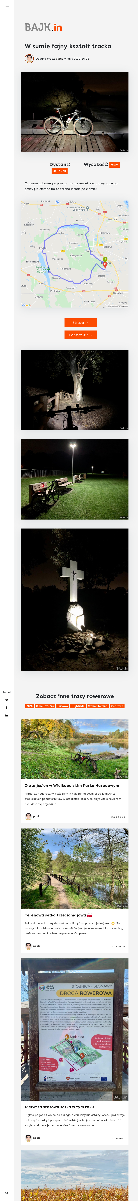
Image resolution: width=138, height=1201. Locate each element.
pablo (59, 58)
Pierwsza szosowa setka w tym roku (59, 1106)
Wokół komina (97, 706)
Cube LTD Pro (45, 706)
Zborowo (117, 706)
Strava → (81, 322)
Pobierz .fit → (81, 335)
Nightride (78, 706)
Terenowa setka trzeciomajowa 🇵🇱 (58, 915)
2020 (29, 706)
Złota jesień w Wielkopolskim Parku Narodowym (72, 785)
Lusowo (63, 706)
